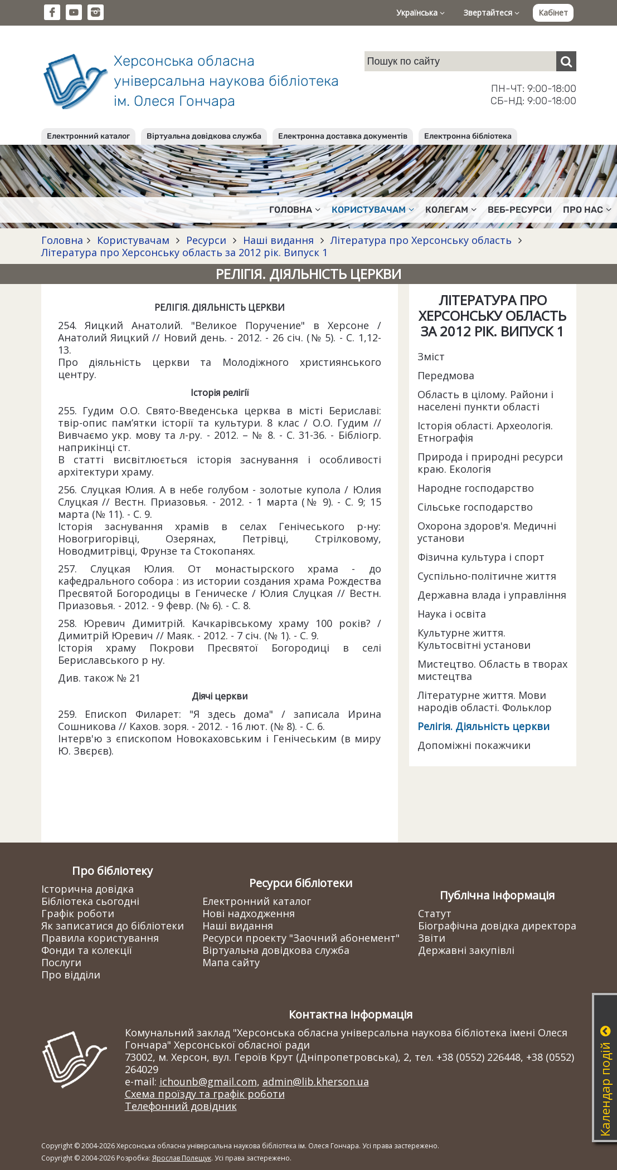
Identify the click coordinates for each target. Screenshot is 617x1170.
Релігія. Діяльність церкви (483, 726)
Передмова (445, 375)
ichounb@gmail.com (208, 1081)
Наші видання (278, 240)
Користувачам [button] (373, 209)
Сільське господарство (475, 507)
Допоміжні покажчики (474, 745)
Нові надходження (248, 913)
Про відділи (70, 974)
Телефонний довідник (181, 1106)
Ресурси (206, 240)
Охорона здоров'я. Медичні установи (486, 532)
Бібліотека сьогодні (90, 901)
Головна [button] (294, 209)
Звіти (431, 937)
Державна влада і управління (491, 595)
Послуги (61, 962)
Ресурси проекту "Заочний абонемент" (301, 937)
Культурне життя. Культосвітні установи (474, 638)
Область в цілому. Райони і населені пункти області (485, 400)
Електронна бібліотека (468, 136)
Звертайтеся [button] (491, 12)
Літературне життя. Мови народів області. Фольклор (484, 701)
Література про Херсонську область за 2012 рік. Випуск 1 (184, 252)
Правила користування (100, 937)
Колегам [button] (451, 209)
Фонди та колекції (86, 950)
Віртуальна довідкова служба (204, 136)
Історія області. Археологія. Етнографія (485, 431)
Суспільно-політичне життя (486, 576)
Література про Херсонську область (421, 240)
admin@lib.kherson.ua (316, 1081)
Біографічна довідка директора (497, 925)
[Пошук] (566, 61)
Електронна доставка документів (342, 136)
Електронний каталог (88, 136)
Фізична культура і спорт (481, 557)
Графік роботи (77, 913)
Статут (434, 913)
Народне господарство (475, 488)
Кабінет (553, 12)
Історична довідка (87, 888)
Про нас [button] (587, 209)
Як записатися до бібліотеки (112, 925)
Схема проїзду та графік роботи (205, 1093)
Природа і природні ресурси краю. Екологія (490, 463)
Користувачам (133, 240)
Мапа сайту (231, 962)
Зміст (431, 356)
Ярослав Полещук (181, 1158)
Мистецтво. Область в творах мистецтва (492, 670)
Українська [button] (420, 12)
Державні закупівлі (466, 950)
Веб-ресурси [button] (520, 209)
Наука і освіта (451, 614)
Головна (62, 240)
